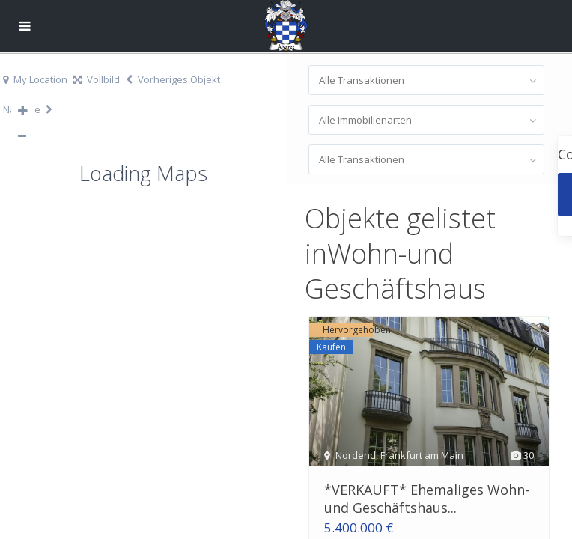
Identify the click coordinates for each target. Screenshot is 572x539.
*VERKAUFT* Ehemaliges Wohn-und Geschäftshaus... (426, 498)
